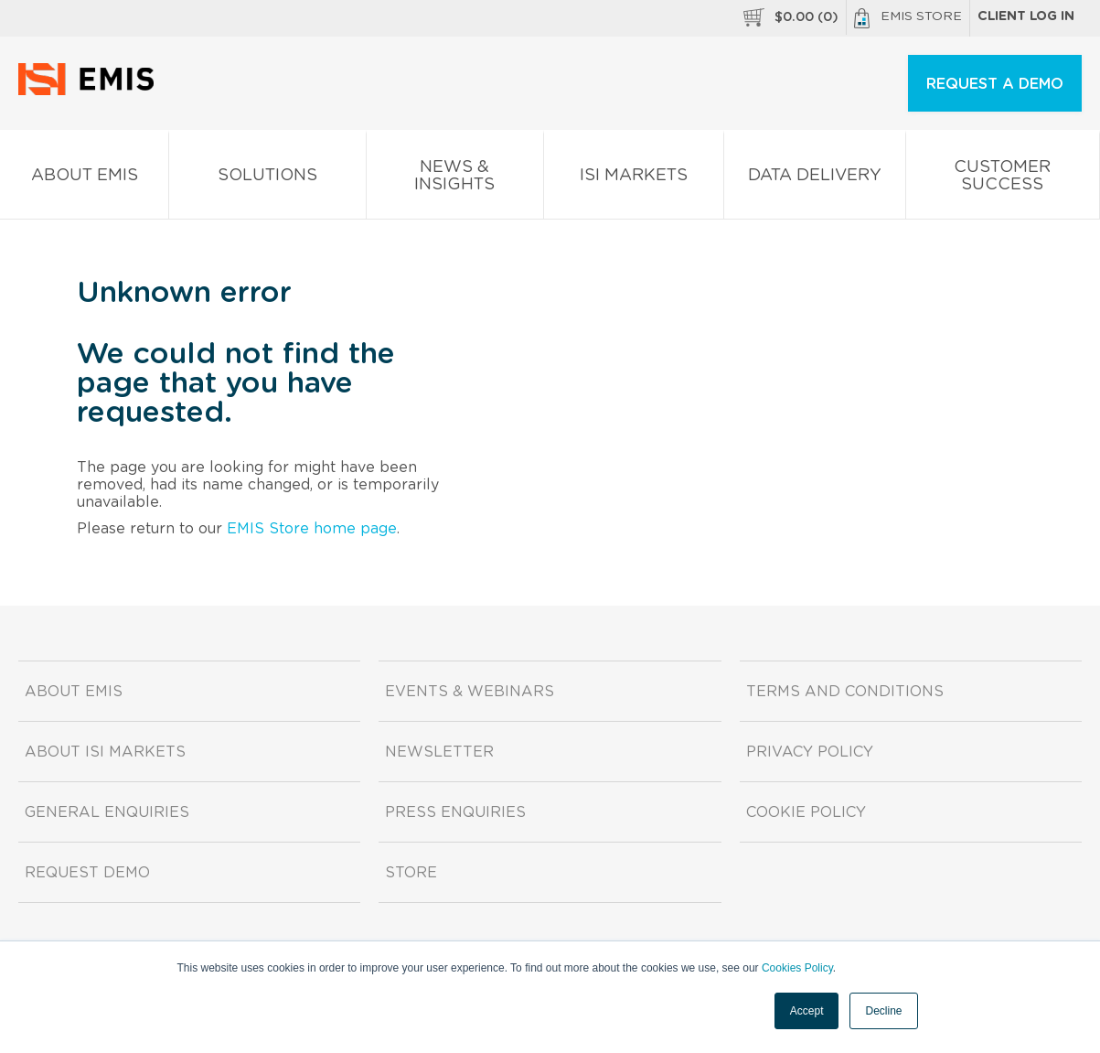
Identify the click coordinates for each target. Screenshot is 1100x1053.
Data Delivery (814, 178)
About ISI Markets (105, 752)
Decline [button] (883, 1011)
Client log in (1025, 16)
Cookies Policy (797, 968)
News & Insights (455, 179)
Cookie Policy (806, 812)
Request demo (87, 872)
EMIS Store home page (312, 528)
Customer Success (1002, 179)
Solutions (267, 178)
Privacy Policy (809, 752)
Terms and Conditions (845, 691)
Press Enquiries (455, 812)
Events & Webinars (469, 691)
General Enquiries (107, 812)
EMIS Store (908, 18)
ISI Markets (633, 178)
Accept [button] (807, 1011)
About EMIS (84, 178)
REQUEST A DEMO (994, 84)
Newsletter (439, 752)
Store (411, 872)
